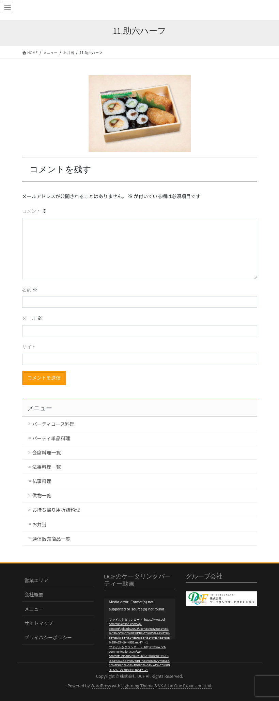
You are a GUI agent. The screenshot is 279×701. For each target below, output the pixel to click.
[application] (139, 619)
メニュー (34, 608)
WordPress (101, 685)
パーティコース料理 (53, 423)
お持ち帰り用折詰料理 (56, 509)
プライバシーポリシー (48, 637)
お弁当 (39, 524)
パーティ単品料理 (51, 438)
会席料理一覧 (46, 452)
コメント (34, 210)
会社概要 (34, 594)
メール (32, 318)
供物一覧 (41, 495)
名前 (29, 289)
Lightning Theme (137, 685)
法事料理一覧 (46, 466)
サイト (29, 346)
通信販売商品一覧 (51, 538)
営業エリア (36, 580)
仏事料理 (41, 481)
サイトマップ (39, 623)
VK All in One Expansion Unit (185, 685)
